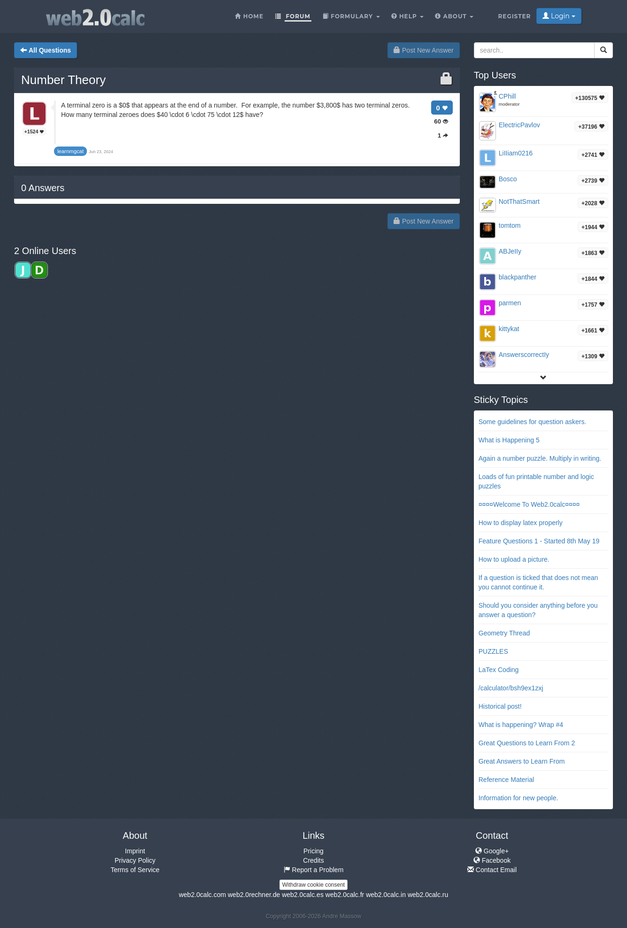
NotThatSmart (519, 201)
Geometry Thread (504, 633)
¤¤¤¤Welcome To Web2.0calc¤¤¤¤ (529, 504)
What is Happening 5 (509, 440)
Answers (42, 188)
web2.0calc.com (202, 894)
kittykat (509, 329)
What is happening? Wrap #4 (521, 724)
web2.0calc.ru (428, 894)
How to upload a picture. (514, 559)
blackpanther (517, 277)
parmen (510, 303)
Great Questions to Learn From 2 (527, 743)
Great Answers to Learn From (522, 761)
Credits (313, 860)
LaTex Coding (499, 669)
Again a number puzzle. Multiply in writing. (540, 458)
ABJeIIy (510, 251)
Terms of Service (134, 870)
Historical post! (500, 706)
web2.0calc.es (303, 894)
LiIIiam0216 (516, 153)
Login (558, 16)
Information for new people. (518, 798)
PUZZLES (493, 651)
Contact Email (492, 870)
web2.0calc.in (386, 894)
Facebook (492, 860)
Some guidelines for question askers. (533, 421)
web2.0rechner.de (254, 894)
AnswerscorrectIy (524, 354)
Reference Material (506, 779)
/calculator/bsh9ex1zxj (511, 688)
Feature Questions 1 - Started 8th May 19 (539, 541)
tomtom (510, 225)
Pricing (313, 851)
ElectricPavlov (519, 125)
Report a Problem (314, 870)
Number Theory (63, 80)
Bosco (508, 179)
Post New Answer (424, 50)
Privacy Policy (135, 860)
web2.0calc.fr (344, 894)
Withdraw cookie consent (313, 885)
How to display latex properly (521, 522)
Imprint (135, 851)
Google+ (492, 851)
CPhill (507, 96)
